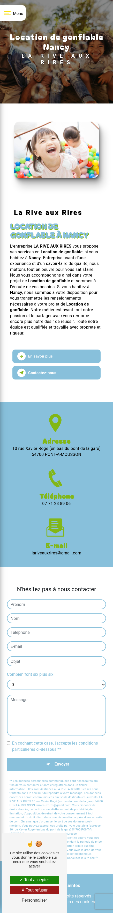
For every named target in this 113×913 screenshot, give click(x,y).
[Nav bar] (13, 13)
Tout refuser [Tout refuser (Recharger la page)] (34, 890)
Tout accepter (34, 880)
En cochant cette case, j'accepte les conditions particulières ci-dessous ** (55, 735)
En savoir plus (35, 356)
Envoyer (62, 753)
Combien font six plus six (30, 663)
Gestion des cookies (75, 901)
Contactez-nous (36, 373)
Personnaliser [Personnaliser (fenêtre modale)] (34, 900)
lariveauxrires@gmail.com (56, 542)
